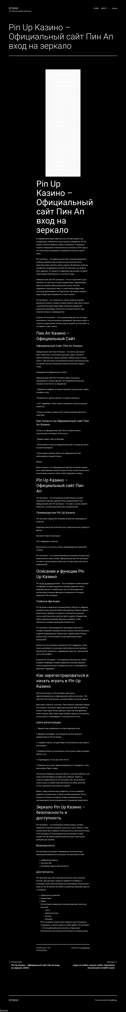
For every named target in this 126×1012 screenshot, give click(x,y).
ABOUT (104, 8)
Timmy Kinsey (42, 950)
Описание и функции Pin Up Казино (62, 125)
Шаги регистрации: (64, 151)
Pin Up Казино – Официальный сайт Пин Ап (64, 107)
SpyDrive (13, 8)
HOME (96, 8)
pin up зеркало (48, 583)
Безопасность (61, 169)
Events (114, 8)
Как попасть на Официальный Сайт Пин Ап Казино (65, 96)
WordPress (113, 1000)
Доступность (60, 173)
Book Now (4, 1010)
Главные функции (63, 133)
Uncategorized (85, 948)
